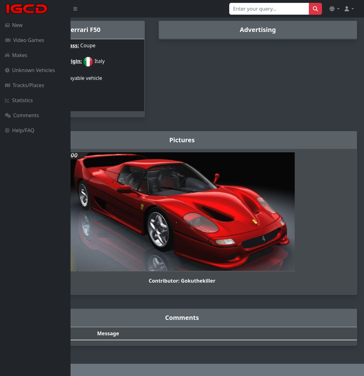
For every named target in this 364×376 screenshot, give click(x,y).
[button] (334, 9)
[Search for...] (269, 9)
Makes (16, 55)
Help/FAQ (19, 130)
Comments (22, 115)
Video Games (24, 40)
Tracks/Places (24, 85)
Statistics (19, 100)
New (14, 25)
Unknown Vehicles (30, 70)
